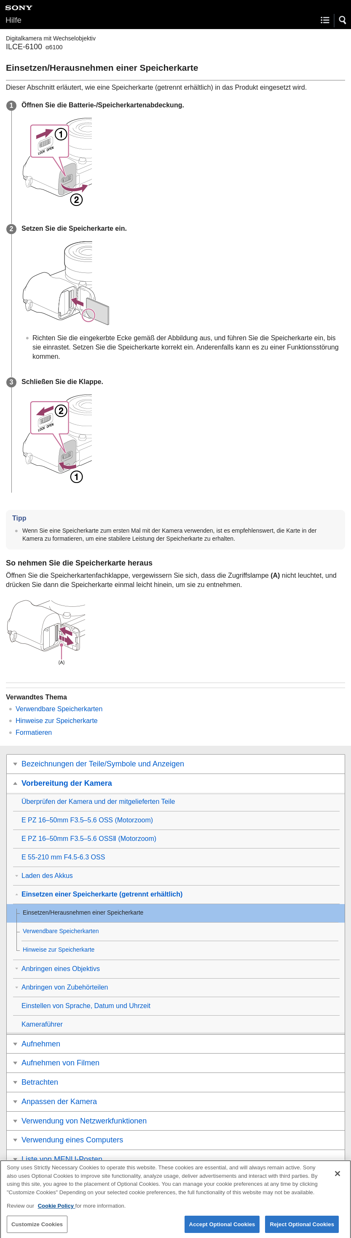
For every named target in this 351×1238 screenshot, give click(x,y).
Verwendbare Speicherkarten (59, 708)
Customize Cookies (37, 1228)
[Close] (337, 1178)
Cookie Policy (56, 1210)
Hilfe (13, 20)
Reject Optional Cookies (302, 1228)
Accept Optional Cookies (222, 1228)
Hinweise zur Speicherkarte (57, 720)
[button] (343, 20)
